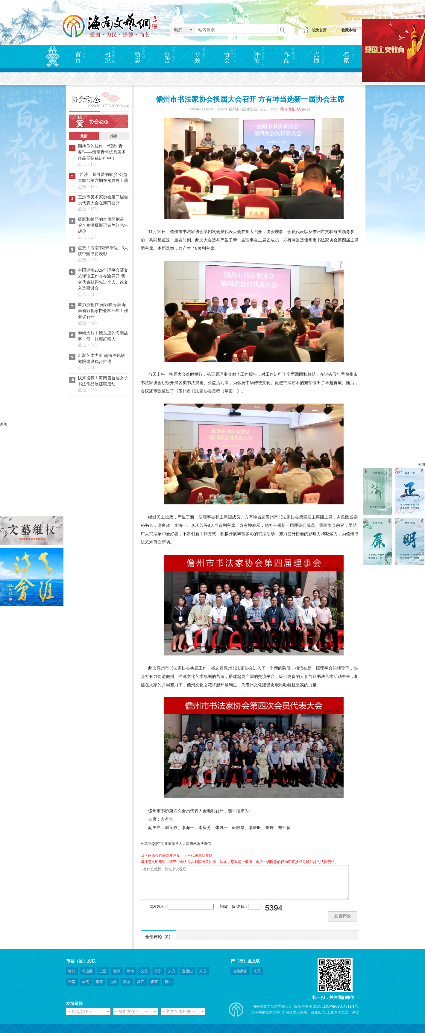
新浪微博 (171, 844)
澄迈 (71, 982)
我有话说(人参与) (295, 109)
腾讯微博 (196, 844)
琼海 (130, 971)
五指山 (187, 971)
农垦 (257, 971)
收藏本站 (348, 30)
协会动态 (98, 121)
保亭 (154, 982)
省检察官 (240, 971)
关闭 (421, 16)
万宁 (158, 971)
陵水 (126, 982)
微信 (207, 844)
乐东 (203, 971)
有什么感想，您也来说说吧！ (245, 882)
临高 (85, 982)
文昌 (144, 971)
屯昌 (113, 982)
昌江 (140, 982)
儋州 (116, 971)
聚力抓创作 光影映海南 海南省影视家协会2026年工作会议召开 (103, 310)
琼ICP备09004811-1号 (340, 1006)
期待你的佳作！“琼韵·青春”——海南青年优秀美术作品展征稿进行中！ (102, 152)
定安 (99, 982)
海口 (71, 971)
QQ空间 (157, 844)
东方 (171, 971)
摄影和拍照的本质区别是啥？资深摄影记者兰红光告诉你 (103, 225)
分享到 (146, 844)
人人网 (184, 844)
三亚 (103, 971)
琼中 (168, 982)
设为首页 (319, 30)
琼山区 (87, 971)
